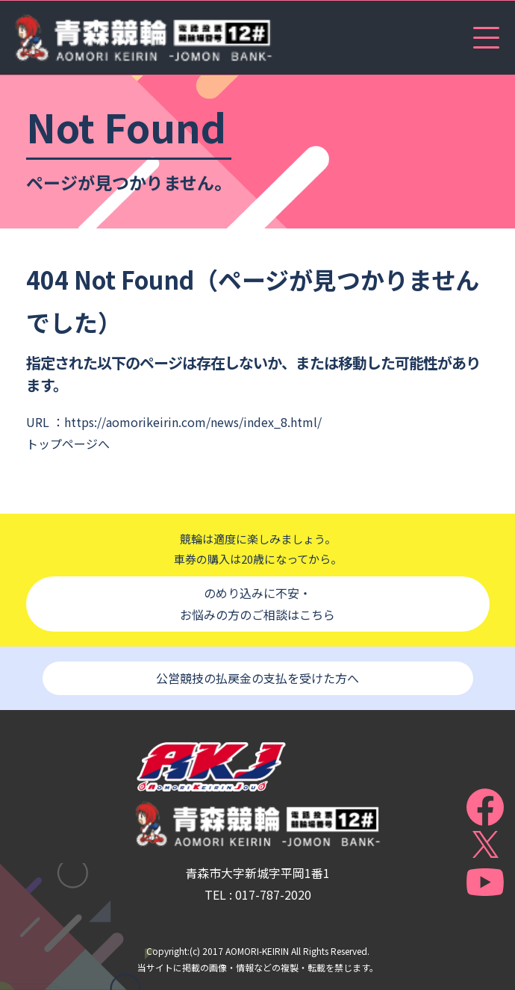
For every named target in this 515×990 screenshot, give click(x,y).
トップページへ (68, 443)
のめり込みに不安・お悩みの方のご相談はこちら (257, 603)
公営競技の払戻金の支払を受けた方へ (257, 678)
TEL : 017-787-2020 (258, 894)
